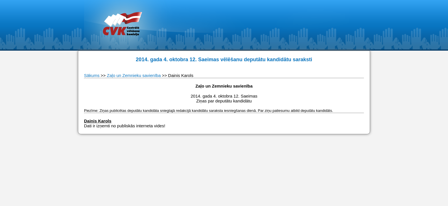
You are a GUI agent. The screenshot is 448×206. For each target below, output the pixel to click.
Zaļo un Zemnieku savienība (134, 75)
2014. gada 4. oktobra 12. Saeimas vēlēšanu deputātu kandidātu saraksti (224, 59)
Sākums (92, 75)
